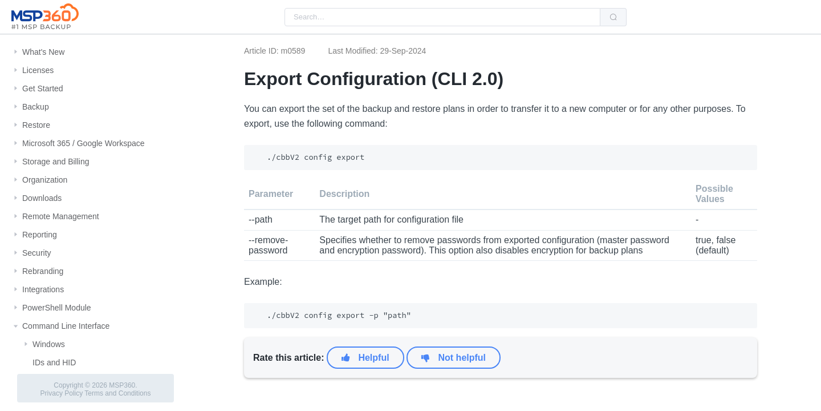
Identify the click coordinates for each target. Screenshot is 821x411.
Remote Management (60, 216)
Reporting (39, 234)
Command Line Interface (65, 326)
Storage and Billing (56, 161)
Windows (48, 344)
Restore (36, 125)
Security (36, 252)
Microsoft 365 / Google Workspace (83, 143)
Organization (44, 179)
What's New (43, 52)
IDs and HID (54, 362)
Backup (35, 106)
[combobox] (442, 17)
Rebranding (42, 271)
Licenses (38, 70)
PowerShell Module (56, 307)
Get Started (42, 88)
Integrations (43, 289)
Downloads (42, 198)
